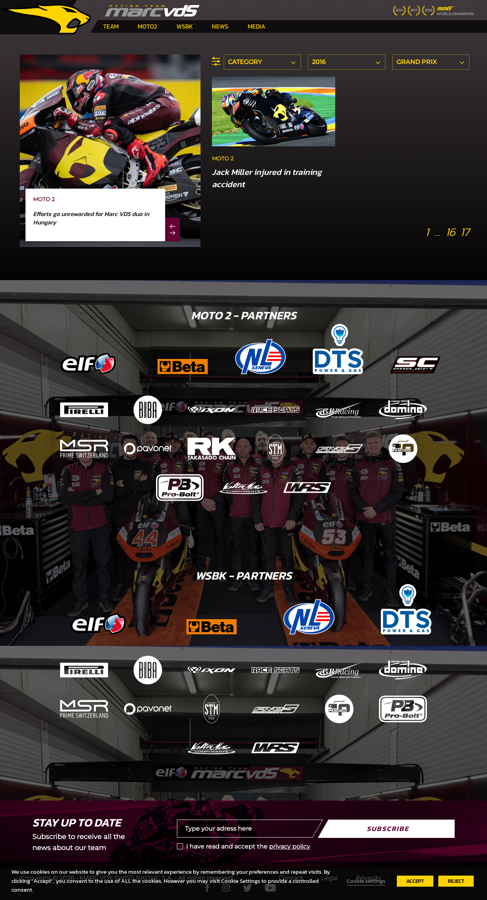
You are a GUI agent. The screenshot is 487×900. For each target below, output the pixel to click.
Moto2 (147, 26)
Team (111, 26)
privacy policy (289, 846)
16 (450, 231)
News (220, 26)
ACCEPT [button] (415, 881)
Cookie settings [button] (366, 881)
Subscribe (388, 828)
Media (256, 26)
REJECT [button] (456, 881)
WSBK (185, 26)
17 (464, 231)
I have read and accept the (248, 846)
